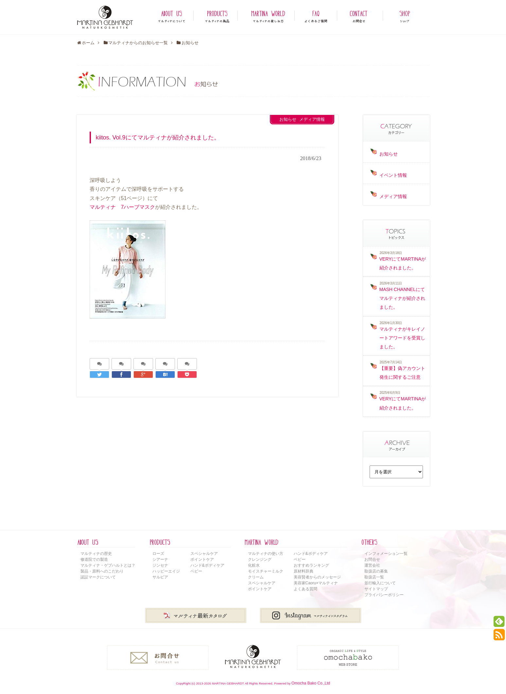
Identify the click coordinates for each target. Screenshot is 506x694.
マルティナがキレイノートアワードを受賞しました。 (402, 337)
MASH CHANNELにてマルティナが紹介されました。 (402, 298)
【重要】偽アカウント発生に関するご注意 (402, 373)
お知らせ (287, 119)
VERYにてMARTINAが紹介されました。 (402, 263)
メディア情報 (312, 119)
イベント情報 (393, 175)
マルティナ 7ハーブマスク (122, 207)
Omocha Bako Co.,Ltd (310, 683)
